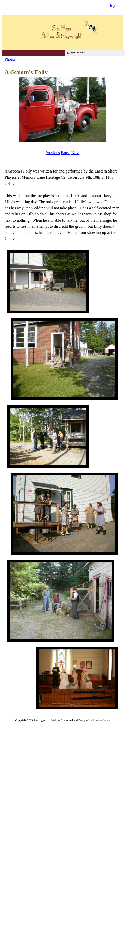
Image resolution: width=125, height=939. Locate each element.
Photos (10, 59)
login (114, 6)
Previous (53, 153)
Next (75, 153)
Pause (65, 153)
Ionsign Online (101, 720)
